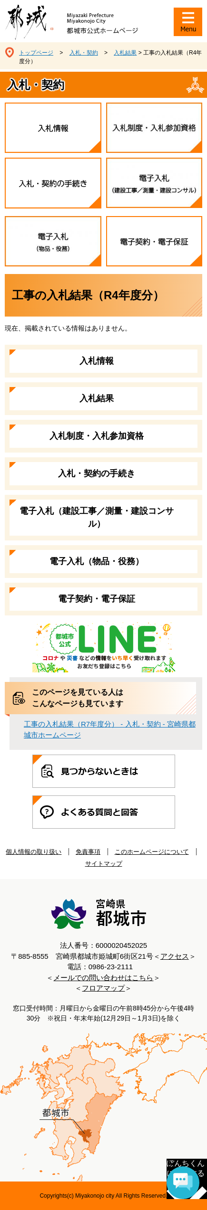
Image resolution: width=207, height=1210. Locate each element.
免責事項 (88, 851)
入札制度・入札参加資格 (96, 436)
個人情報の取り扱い (33, 851)
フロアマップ (103, 988)
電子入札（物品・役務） (96, 561)
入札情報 (96, 361)
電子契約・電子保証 (96, 599)
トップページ (36, 52)
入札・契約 (83, 52)
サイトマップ (103, 863)
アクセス (174, 956)
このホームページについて (152, 851)
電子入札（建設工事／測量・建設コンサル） (97, 517)
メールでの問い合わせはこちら (103, 978)
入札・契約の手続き (96, 473)
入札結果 (125, 52)
